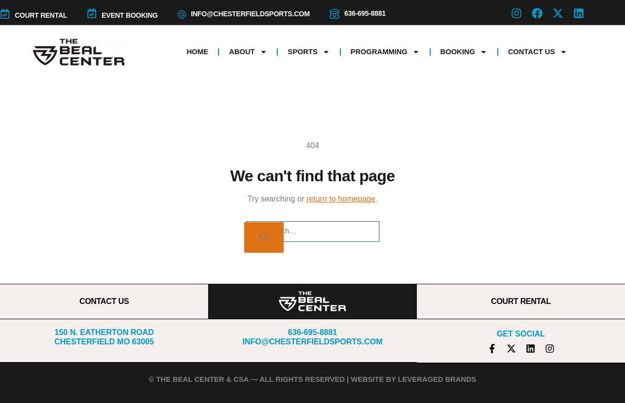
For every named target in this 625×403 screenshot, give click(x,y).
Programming (385, 52)
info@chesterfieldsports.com (250, 14)
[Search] (264, 237)
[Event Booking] (92, 13)
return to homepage (340, 199)
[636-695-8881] (334, 14)
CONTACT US (104, 301)
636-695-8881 (365, 13)
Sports (309, 52)
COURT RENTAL (41, 15)
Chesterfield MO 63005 (104, 341)
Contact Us (537, 52)
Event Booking (130, 15)
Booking (464, 52)
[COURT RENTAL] (5, 14)
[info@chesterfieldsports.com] (182, 14)
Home (197, 52)
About (248, 52)
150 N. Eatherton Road (104, 332)
